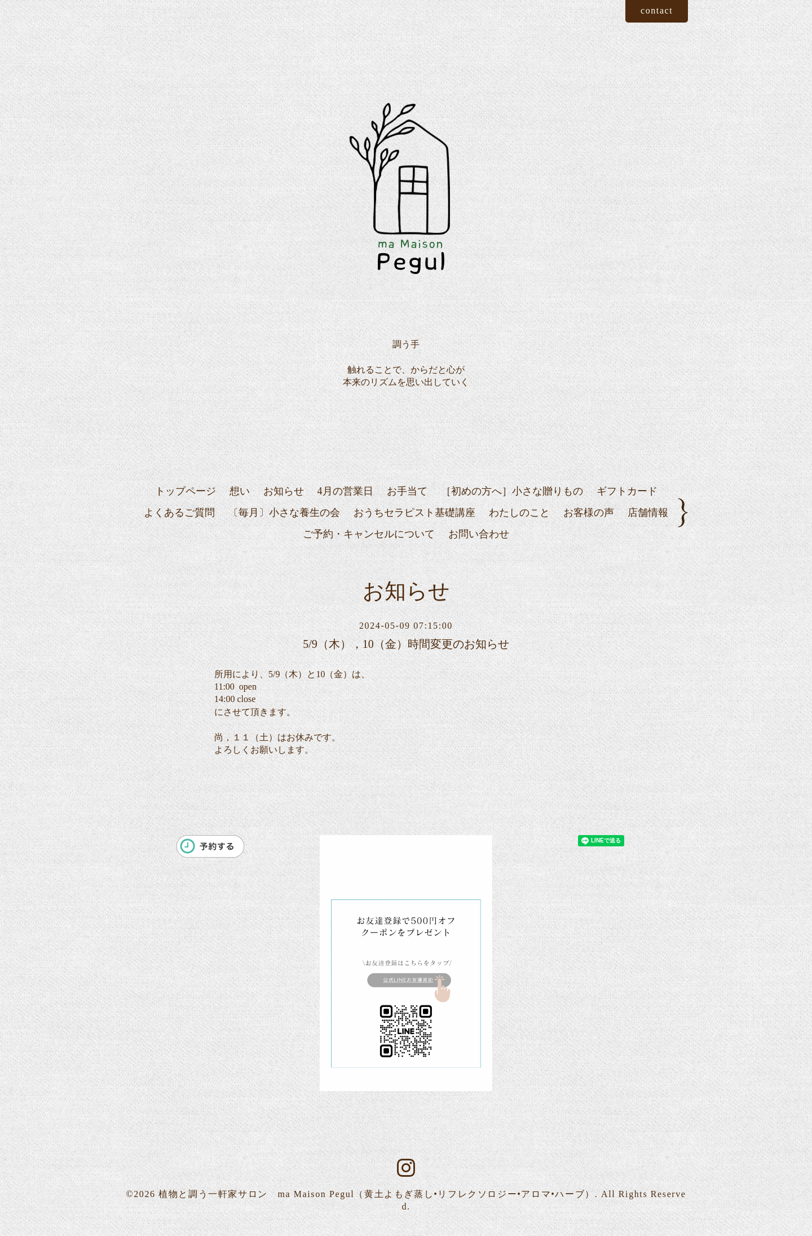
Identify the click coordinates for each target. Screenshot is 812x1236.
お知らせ (283, 491)
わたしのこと (519, 512)
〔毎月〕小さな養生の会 (284, 512)
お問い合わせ (478, 534)
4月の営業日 (345, 491)
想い (240, 491)
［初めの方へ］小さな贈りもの (512, 491)
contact (657, 10)
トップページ (185, 491)
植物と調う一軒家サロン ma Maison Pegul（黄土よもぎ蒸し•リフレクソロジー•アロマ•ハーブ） (376, 1194)
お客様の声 (588, 512)
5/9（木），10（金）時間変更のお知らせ (406, 644)
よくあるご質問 (179, 512)
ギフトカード (627, 491)
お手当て (407, 491)
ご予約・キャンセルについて (369, 534)
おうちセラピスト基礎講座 (414, 512)
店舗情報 (648, 512)
